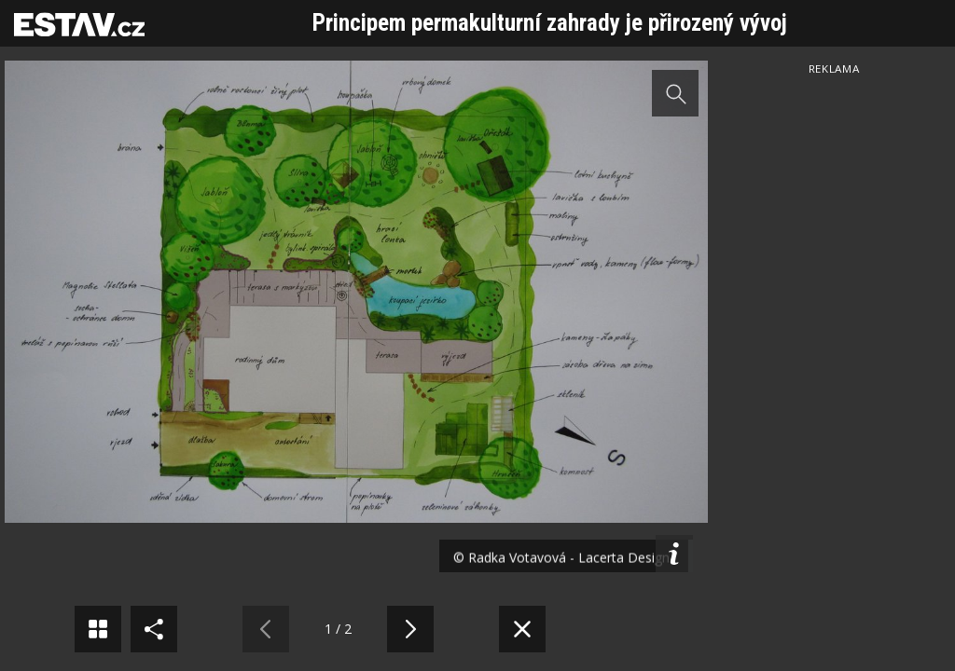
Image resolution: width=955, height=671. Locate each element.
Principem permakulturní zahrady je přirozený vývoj (549, 22)
